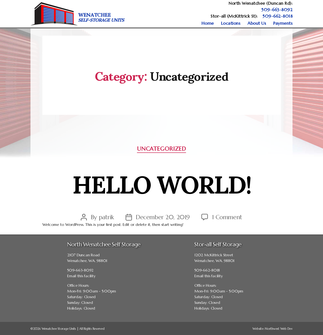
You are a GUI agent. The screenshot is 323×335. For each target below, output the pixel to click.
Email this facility (81, 275)
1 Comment (227, 217)
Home (208, 23)
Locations (231, 23)
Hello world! (161, 182)
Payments (283, 23)
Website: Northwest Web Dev (272, 329)
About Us (256, 23)
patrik (106, 217)
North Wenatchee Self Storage (103, 244)
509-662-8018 (277, 16)
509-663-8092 (277, 9)
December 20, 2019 (163, 217)
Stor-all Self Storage (217, 244)
